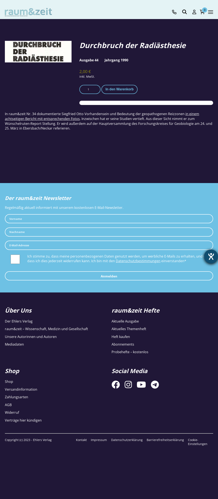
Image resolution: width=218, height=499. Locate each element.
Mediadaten (14, 344)
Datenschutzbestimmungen (138, 261)
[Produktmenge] (90, 89)
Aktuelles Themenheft (129, 329)
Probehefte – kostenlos (130, 352)
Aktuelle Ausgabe (125, 321)
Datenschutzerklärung (127, 440)
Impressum (99, 440)
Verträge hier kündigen (23, 420)
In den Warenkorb (119, 89)
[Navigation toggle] (210, 12)
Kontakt (81, 440)
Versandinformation (21, 389)
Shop (9, 381)
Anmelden (109, 276)
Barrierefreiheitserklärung (165, 440)
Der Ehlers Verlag (19, 321)
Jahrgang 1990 (116, 60)
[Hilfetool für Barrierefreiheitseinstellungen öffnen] (211, 256)
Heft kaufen (121, 336)
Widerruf (12, 412)
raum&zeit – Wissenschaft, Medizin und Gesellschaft (46, 329)
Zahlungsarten (16, 397)
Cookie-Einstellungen (197, 442)
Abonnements (123, 344)
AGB (8, 405)
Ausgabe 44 (88, 60)
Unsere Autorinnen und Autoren (31, 336)
